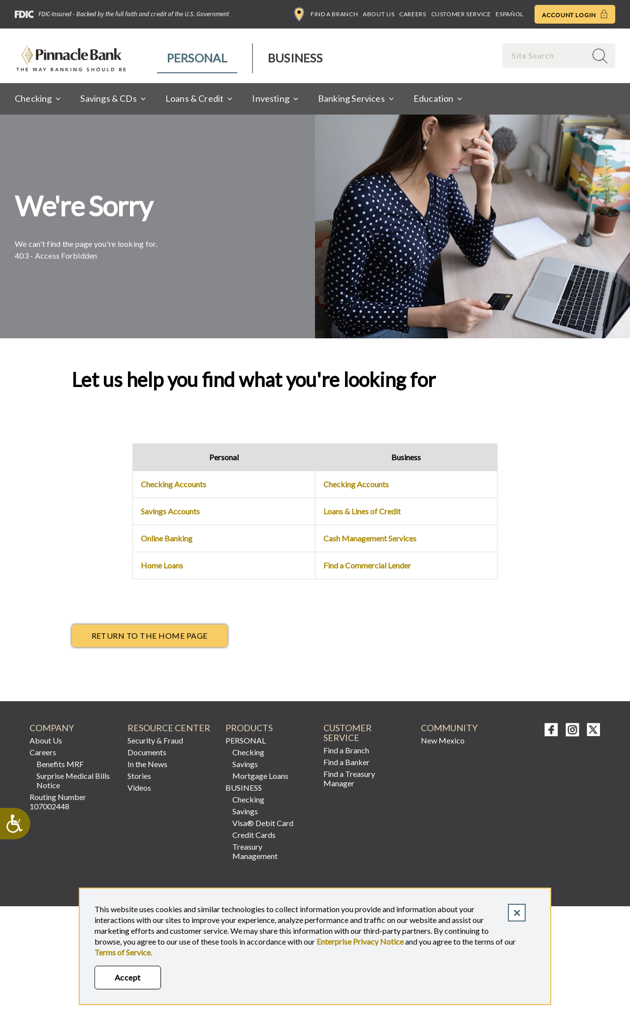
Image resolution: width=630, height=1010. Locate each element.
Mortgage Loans (260, 775)
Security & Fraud (155, 740)
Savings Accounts (170, 511)
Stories (139, 775)
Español (509, 14)
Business (295, 58)
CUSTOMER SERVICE (347, 733)
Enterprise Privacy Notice (360, 941)
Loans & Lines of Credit (362, 511)
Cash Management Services (369, 538)
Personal (197, 58)
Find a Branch (326, 14)
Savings (245, 764)
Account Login (575, 14)
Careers (412, 14)
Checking (248, 752)
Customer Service (461, 14)
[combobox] (545, 55)
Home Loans (162, 565)
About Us (378, 14)
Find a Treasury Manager (349, 778)
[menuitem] (197, 58)
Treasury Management (255, 851)
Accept (128, 977)
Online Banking (166, 538)
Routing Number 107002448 (58, 801)
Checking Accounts (173, 484)
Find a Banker (346, 762)
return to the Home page (150, 635)
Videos (139, 787)
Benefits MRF (60, 764)
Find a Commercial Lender (367, 565)
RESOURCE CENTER (168, 728)
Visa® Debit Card (262, 823)
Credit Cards (254, 834)
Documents (146, 752)
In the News (147, 764)
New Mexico (443, 740)
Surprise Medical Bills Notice (73, 780)
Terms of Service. (123, 952)
